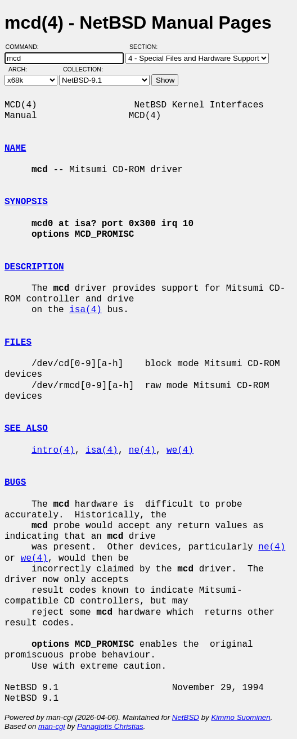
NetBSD (185, 717)
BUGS (15, 482)
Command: (26, 46)
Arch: (22, 69)
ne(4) (142, 450)
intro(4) (53, 450)
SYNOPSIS (26, 202)
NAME (15, 148)
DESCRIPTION (34, 267)
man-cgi (51, 726)
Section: (146, 46)
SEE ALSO (26, 428)
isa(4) (85, 310)
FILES (18, 342)
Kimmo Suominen (240, 717)
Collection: (83, 69)
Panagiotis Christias (110, 726)
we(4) (180, 450)
